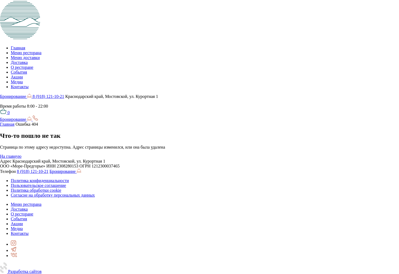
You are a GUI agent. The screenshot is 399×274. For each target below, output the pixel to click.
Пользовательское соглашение (38, 185)
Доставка (19, 62)
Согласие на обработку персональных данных (53, 195)
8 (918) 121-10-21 (48, 96)
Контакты (20, 86)
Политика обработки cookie (36, 190)
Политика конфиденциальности (40, 180)
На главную (11, 156)
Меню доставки (25, 57)
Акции (17, 77)
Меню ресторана (26, 52)
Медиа (17, 82)
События (19, 72)
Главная (18, 48)
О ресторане (22, 67)
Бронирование (16, 96)
